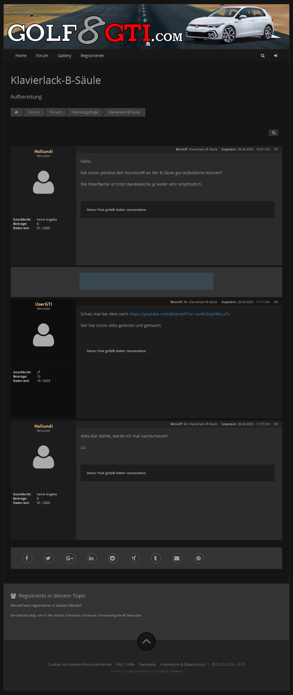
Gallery (64, 55)
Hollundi (43, 151)
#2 (276, 302)
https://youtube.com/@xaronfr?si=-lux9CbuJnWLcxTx (179, 314)
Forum (42, 55)
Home (21, 55)
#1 (276, 149)
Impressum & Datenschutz (182, 664)
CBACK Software (171, 671)
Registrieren (92, 55)
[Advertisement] (146, 281)
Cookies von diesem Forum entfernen (80, 664)
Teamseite (147, 664)
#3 (276, 424)
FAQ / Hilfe (125, 664)
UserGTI (43, 304)
